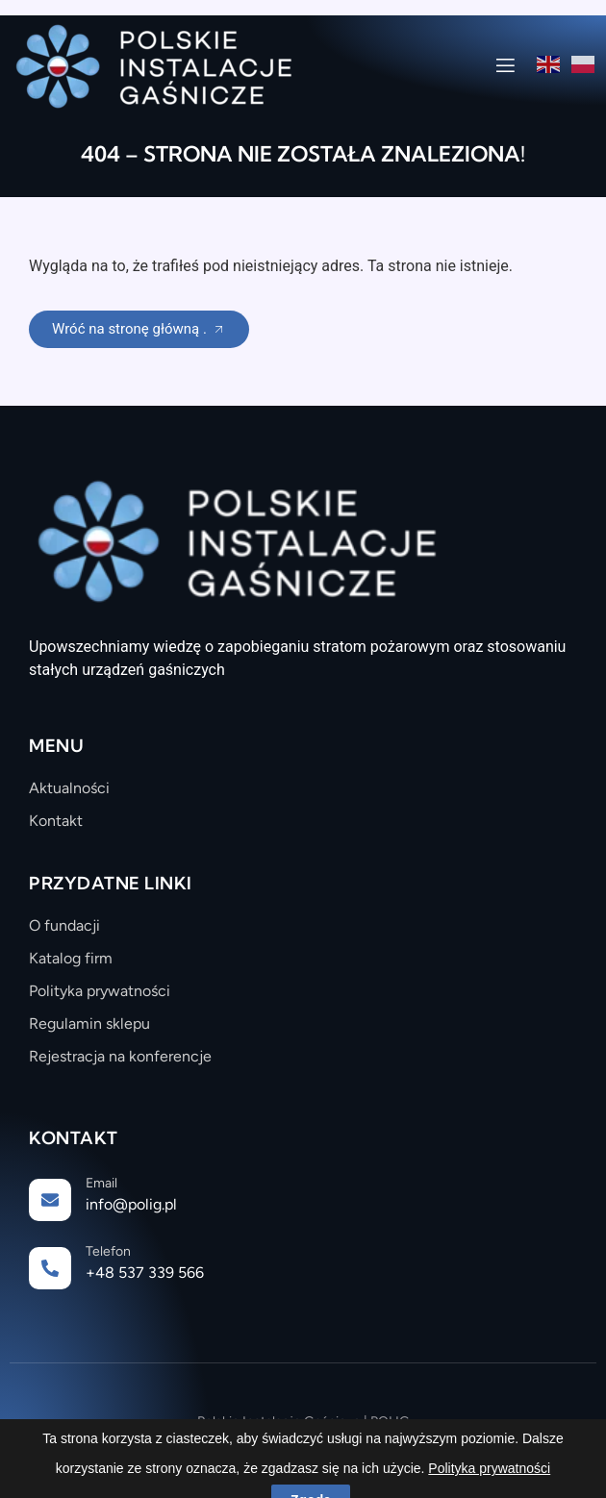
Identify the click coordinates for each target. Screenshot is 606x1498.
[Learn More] (303, 1201)
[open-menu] (505, 68)
